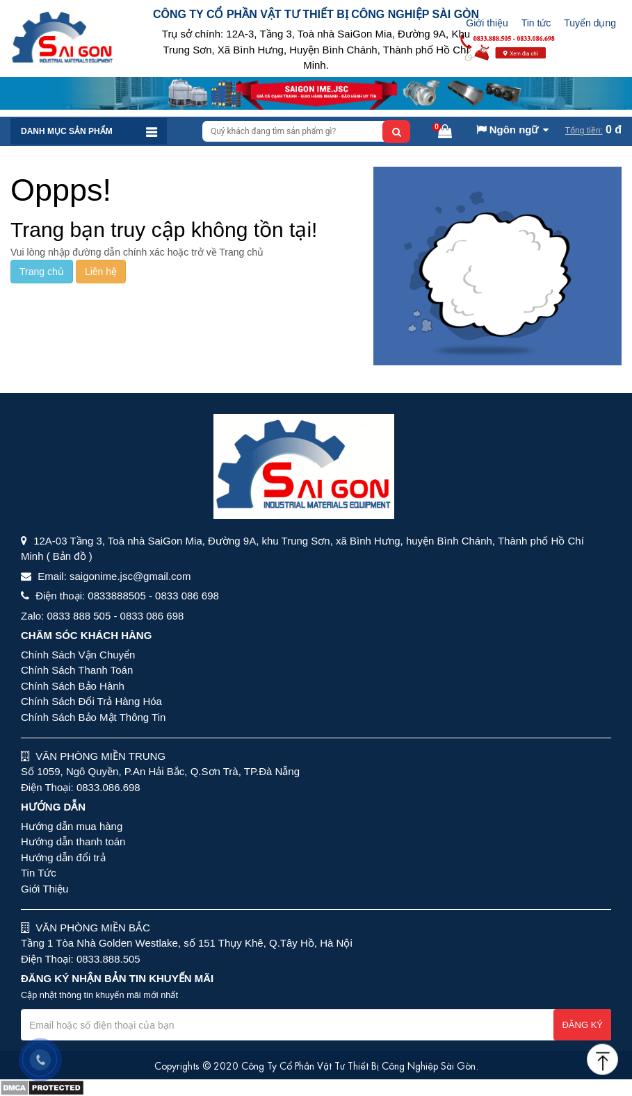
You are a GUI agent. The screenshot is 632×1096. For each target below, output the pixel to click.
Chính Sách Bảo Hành (72, 686)
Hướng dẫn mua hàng (71, 826)
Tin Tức (38, 873)
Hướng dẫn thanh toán (73, 841)
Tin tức (536, 22)
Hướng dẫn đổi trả (63, 857)
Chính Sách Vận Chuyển (78, 655)
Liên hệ (101, 271)
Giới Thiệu (44, 889)
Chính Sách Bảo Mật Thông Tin (93, 717)
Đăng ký (582, 1025)
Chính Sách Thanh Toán (77, 670)
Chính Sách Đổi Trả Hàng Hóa (91, 701)
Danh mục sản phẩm (67, 131)
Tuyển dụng (590, 22)
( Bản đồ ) (69, 556)
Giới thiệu (487, 22)
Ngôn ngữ (507, 129)
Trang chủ (41, 271)
